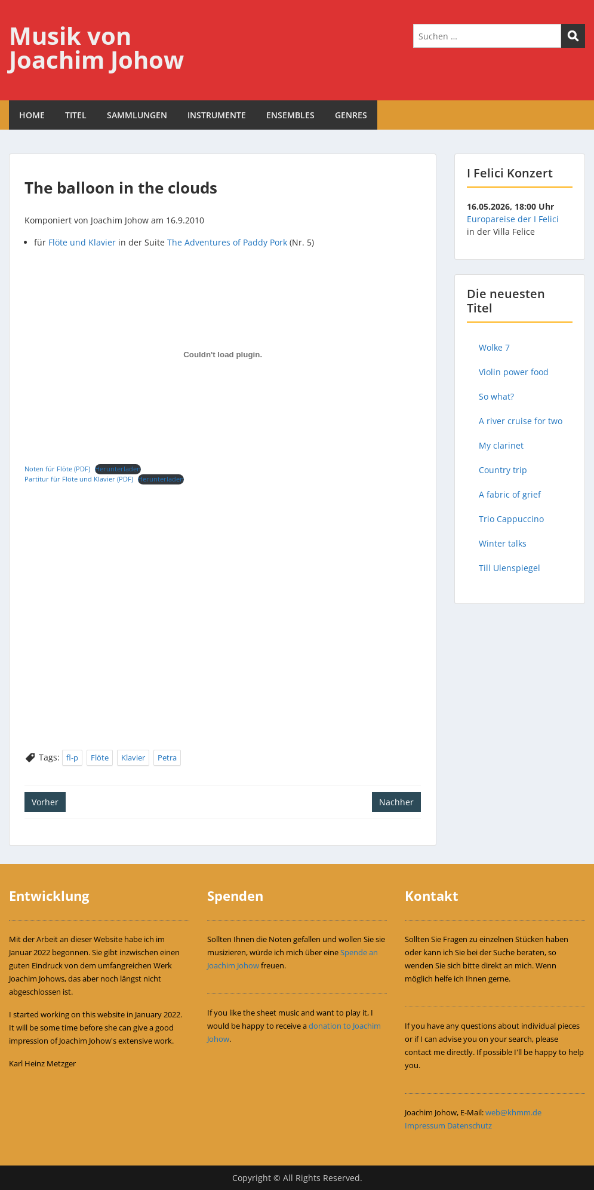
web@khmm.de (513, 1112)
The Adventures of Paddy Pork (227, 242)
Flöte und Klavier (82, 242)
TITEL (76, 115)
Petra (167, 757)
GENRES (351, 115)
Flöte (100, 757)
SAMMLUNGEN (137, 115)
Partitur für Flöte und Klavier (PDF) (78, 478)
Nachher (396, 802)
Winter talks (503, 543)
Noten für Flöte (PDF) (57, 468)
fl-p (72, 757)
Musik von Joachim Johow (96, 47)
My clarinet (501, 445)
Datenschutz (469, 1125)
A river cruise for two (520, 421)
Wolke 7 (494, 347)
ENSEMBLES (290, 115)
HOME (32, 115)
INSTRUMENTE (216, 115)
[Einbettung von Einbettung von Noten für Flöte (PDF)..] (222, 354)
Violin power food (514, 372)
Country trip (503, 470)
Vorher (45, 802)
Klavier (133, 757)
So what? (496, 396)
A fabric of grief (510, 494)
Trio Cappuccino (511, 519)
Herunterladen (118, 468)
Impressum (425, 1125)
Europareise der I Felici (513, 219)
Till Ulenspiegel (509, 567)
